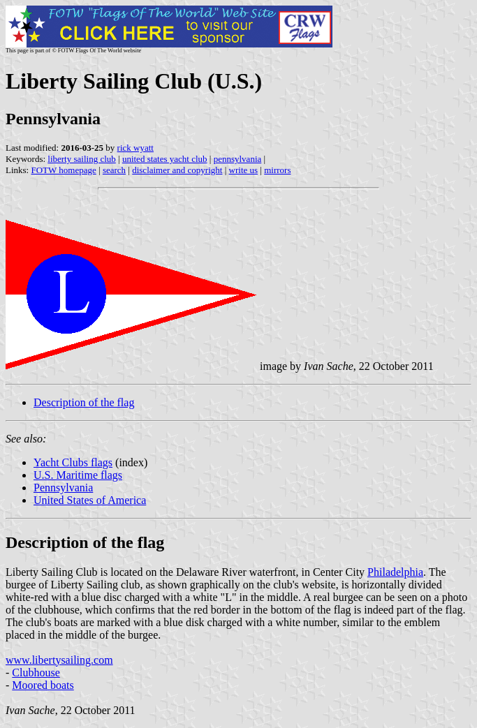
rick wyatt (135, 147)
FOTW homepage (63, 170)
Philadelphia (395, 572)
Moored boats (42, 685)
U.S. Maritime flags (78, 475)
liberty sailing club (81, 159)
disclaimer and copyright (177, 170)
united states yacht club (164, 159)
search (114, 170)
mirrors (277, 170)
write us (243, 170)
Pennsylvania (63, 487)
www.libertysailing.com (59, 660)
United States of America (90, 500)
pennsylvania (238, 159)
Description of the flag (84, 402)
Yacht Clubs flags (73, 462)
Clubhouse (35, 672)
